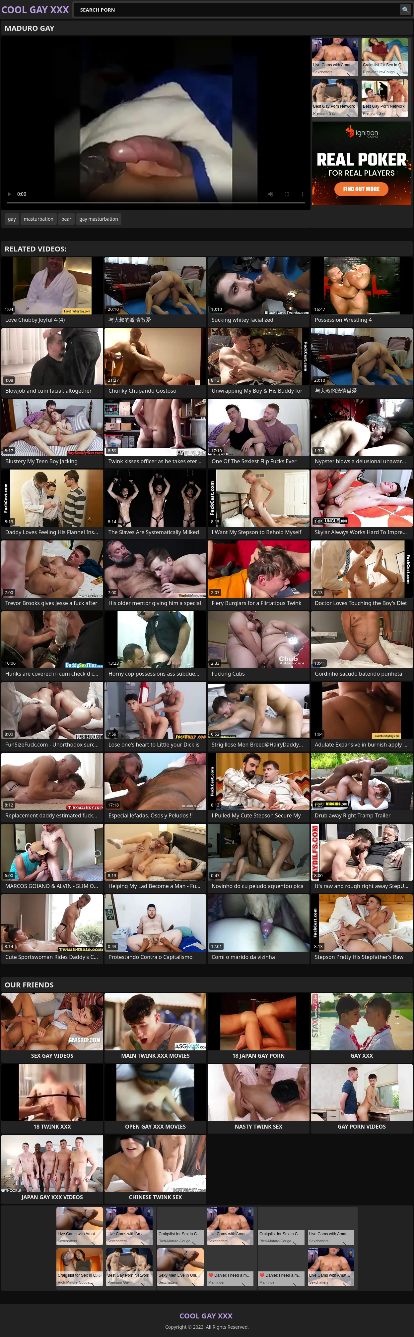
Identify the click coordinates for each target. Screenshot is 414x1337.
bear (66, 219)
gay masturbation (98, 219)
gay (12, 219)
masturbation (38, 219)
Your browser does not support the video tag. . (155, 123)
